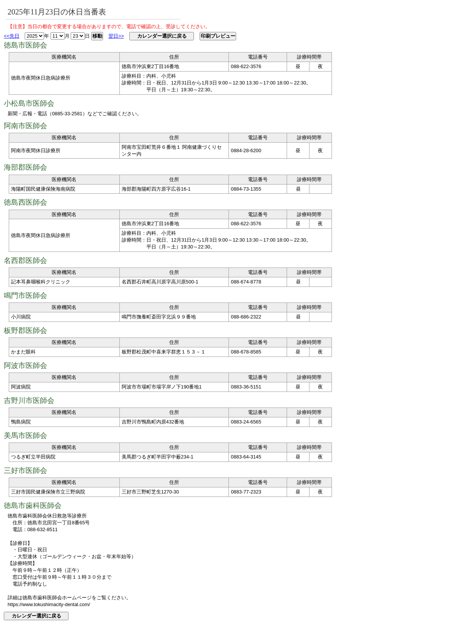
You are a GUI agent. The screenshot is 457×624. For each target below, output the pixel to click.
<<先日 (11, 36)
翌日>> (116, 36)
